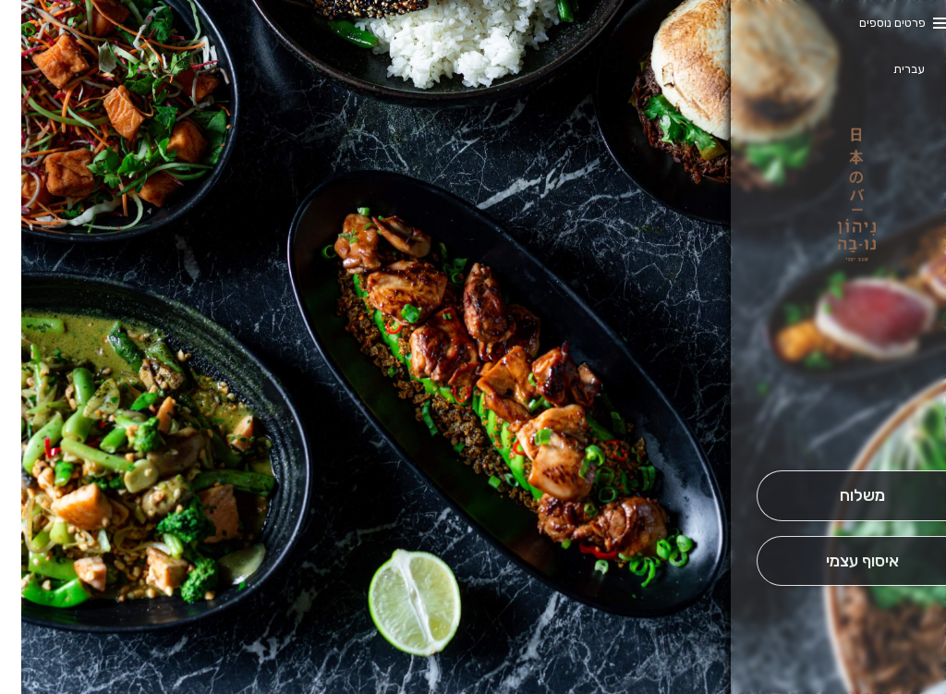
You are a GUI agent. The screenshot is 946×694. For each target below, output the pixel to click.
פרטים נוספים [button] (871, 23)
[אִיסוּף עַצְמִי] (840, 561)
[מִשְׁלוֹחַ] (840, 495)
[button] (840, 418)
